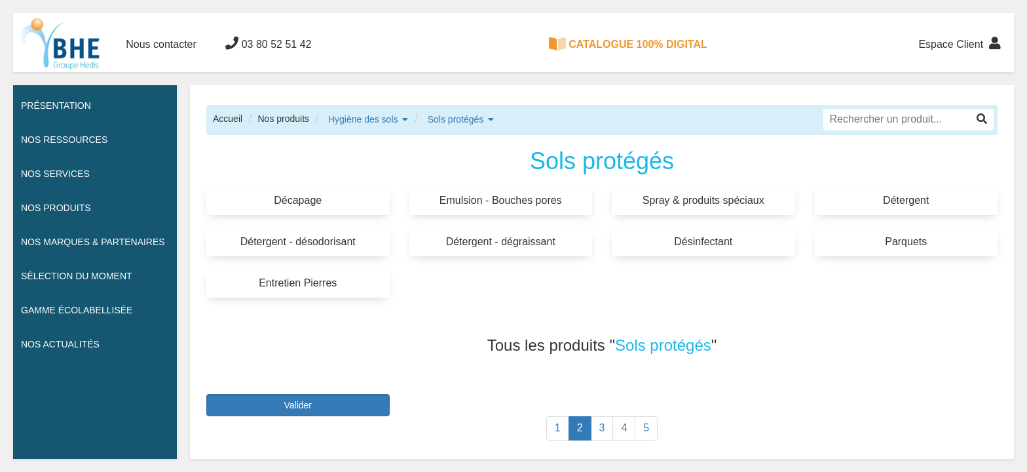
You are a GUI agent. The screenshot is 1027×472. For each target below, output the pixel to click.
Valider (298, 405)
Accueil (227, 118)
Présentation (56, 105)
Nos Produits (56, 208)
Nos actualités (60, 344)
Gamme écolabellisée (76, 310)
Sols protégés (456, 119)
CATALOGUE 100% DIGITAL (628, 43)
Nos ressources (64, 139)
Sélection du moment (76, 276)
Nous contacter (161, 44)
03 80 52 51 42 (268, 43)
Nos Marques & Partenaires (93, 242)
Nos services (55, 173)
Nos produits (283, 118)
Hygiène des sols (363, 119)
